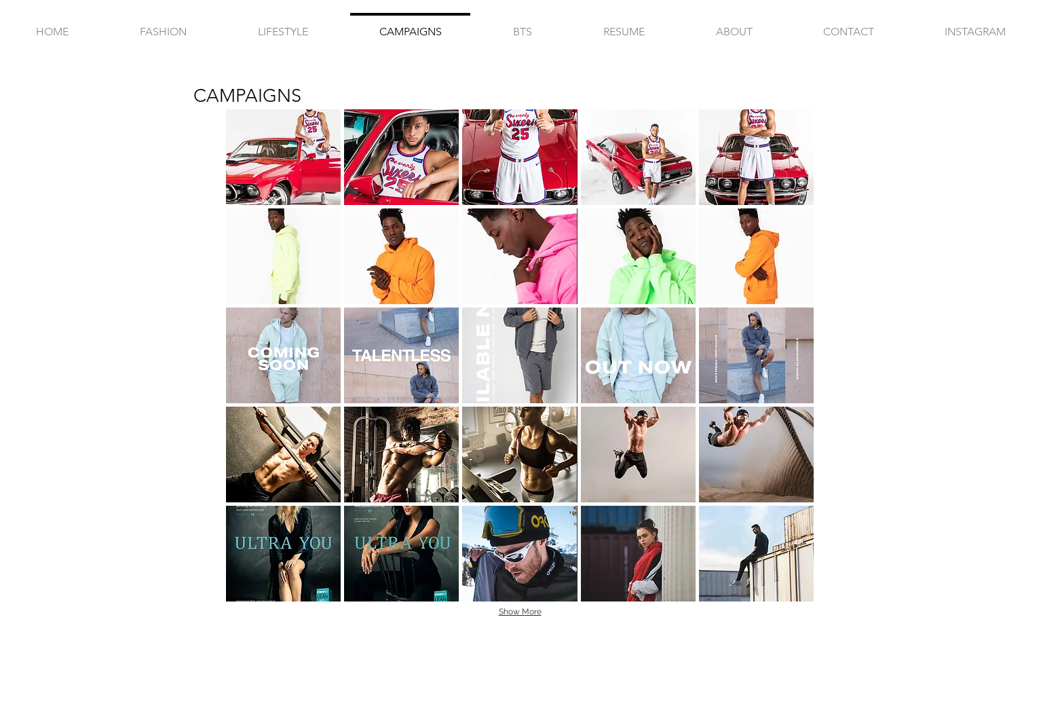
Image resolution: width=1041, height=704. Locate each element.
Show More (520, 611)
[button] (283, 157)
